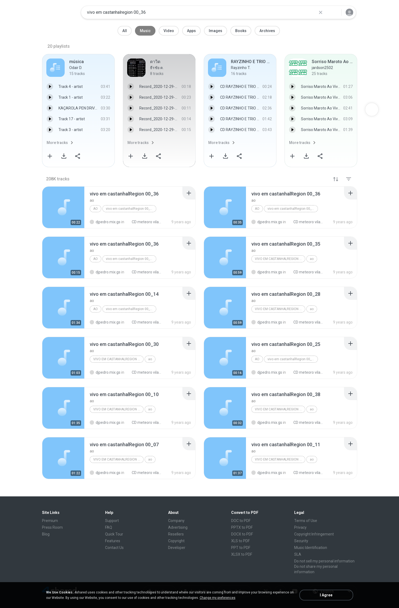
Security (301, 541)
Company (176, 520)
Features (112, 541)
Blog (46, 534)
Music (145, 31)
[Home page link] (60, 12)
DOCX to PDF (242, 534)
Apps (191, 31)
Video (169, 31)
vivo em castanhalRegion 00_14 (130, 309)
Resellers (176, 534)
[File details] (63, 207)
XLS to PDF (240, 541)
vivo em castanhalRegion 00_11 (280, 459)
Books (241, 31)
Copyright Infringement (314, 534)
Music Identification (310, 547)
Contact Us (114, 547)
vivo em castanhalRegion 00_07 (118, 459)
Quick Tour (114, 534)
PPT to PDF (240, 547)
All (124, 31)
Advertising (178, 527)
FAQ (108, 527)
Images (215, 31)
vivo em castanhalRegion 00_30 (118, 359)
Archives (267, 31)
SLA (297, 554)
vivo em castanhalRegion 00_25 (291, 359)
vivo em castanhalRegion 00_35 (280, 259)
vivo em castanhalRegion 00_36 (130, 209)
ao (95, 209)
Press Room (52, 527)
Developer (176, 547)
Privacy (300, 527)
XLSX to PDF (241, 554)
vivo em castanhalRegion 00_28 (280, 309)
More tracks (57, 142)
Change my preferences (217, 598)
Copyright (176, 541)
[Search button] (334, 12)
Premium (50, 520)
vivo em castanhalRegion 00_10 (118, 409)
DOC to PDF (241, 520)
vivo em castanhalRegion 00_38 (280, 409)
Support (112, 520)
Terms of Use (305, 520)
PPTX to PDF (242, 527)
